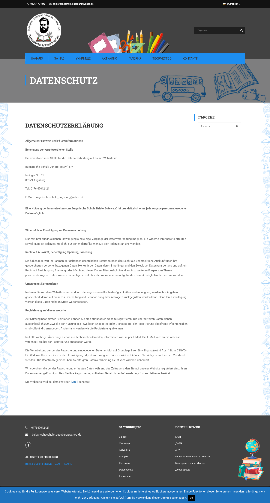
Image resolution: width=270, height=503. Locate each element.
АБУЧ (178, 450)
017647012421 (40, 428)
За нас (123, 437)
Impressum (125, 476)
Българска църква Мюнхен (190, 463)
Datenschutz (126, 469)
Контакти (190, 58)
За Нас (59, 58)
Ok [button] (191, 497)
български (230, 4)
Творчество (162, 58)
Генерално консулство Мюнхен (193, 456)
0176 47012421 (38, 4)
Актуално (109, 58)
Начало (37, 58)
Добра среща (182, 469)
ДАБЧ (178, 443)
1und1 (74, 382)
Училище (83, 58)
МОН (178, 437)
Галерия (134, 58)
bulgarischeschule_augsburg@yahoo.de (73, 4)
